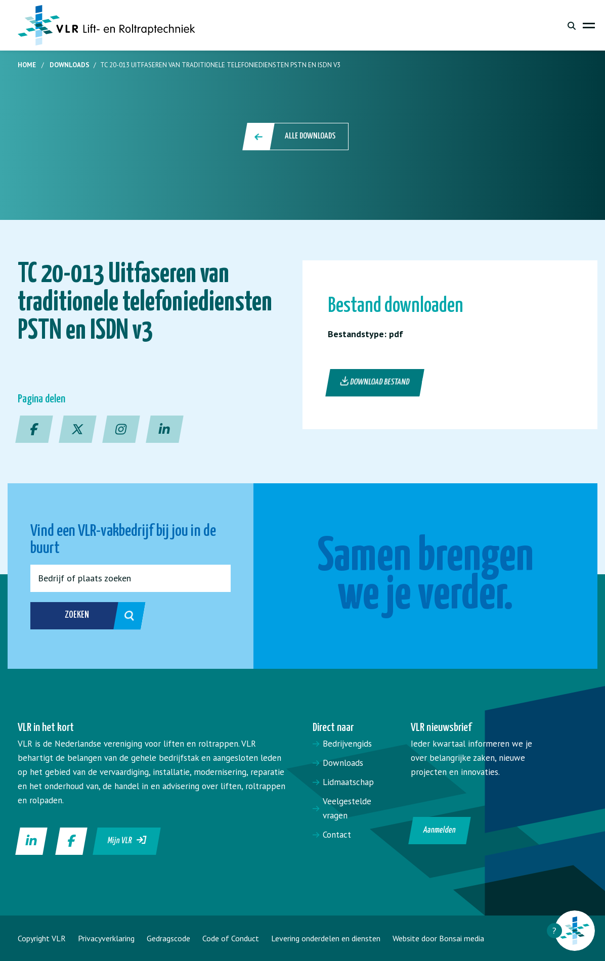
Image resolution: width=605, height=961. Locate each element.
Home (27, 65)
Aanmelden (440, 830)
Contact (337, 834)
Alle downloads (296, 136)
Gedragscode (168, 938)
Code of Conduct (230, 938)
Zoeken (88, 615)
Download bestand (375, 382)
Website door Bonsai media (438, 938)
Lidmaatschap (348, 782)
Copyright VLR (42, 938)
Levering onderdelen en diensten (325, 938)
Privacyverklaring (106, 938)
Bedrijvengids (347, 743)
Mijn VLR (127, 840)
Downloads (70, 65)
